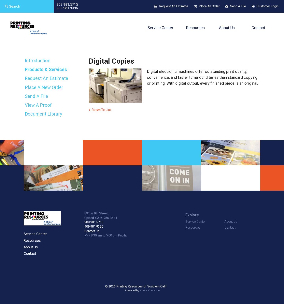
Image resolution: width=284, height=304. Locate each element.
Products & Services (46, 69)
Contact (258, 27)
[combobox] (27, 6)
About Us (227, 27)
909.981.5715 (67, 4)
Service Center (160, 27)
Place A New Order (44, 87)
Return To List (101, 110)
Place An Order (209, 6)
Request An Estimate (173, 6)
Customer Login (267, 6)
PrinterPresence (150, 290)
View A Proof (38, 105)
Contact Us (91, 231)
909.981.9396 (67, 8)
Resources (195, 27)
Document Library (43, 114)
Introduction (37, 60)
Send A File (238, 6)
